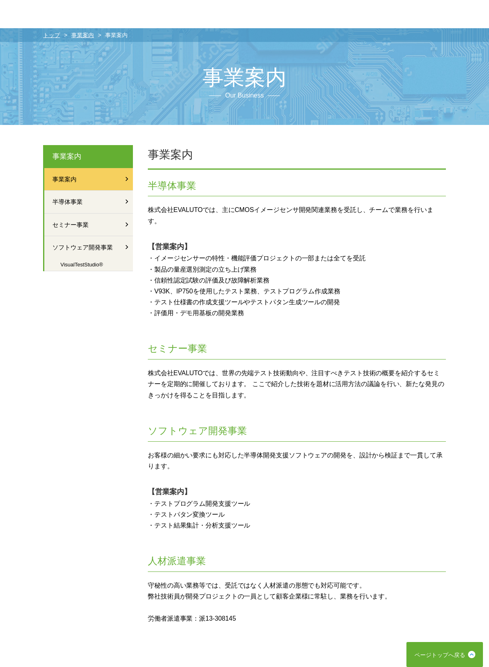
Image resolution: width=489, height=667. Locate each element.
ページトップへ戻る (439, 655)
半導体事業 (91, 201)
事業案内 (82, 35)
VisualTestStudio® (81, 265)
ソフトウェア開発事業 (91, 247)
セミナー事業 (91, 224)
